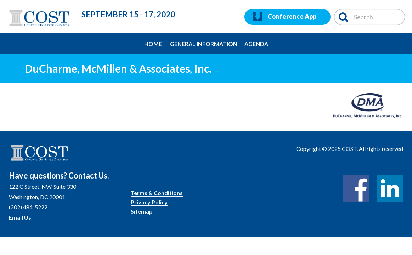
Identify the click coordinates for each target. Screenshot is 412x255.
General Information (203, 43)
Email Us (20, 217)
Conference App (284, 16)
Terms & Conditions (157, 192)
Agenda (256, 43)
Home (153, 43)
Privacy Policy (149, 202)
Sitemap (142, 211)
